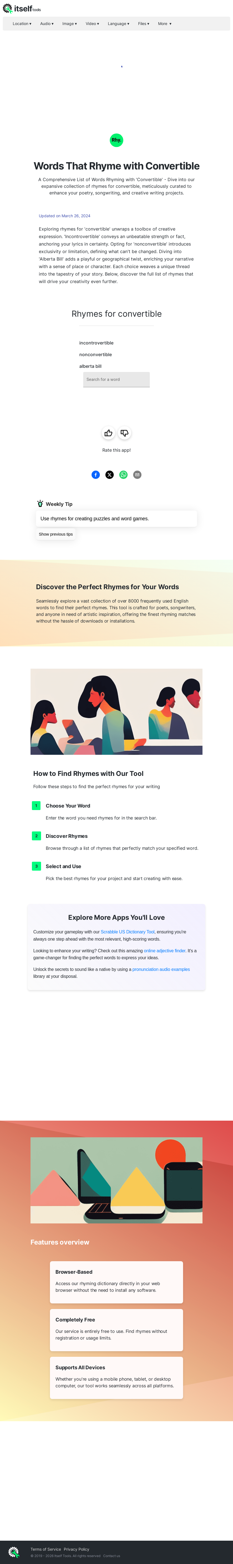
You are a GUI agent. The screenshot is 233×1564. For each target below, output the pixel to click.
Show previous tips (56, 534)
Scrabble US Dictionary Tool (128, 932)
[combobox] (116, 379)
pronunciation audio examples (161, 969)
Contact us (111, 1556)
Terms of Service (46, 1549)
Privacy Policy (76, 1549)
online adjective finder (164, 950)
